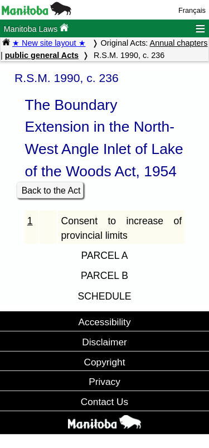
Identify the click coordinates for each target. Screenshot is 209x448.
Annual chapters (179, 42)
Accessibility (104, 321)
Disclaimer (104, 342)
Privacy (104, 381)
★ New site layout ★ (49, 42)
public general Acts (42, 55)
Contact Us (104, 401)
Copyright (104, 362)
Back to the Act (51, 190)
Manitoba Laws (36, 28)
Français (192, 10)
